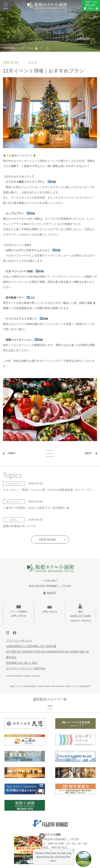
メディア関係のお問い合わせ (18, 613)
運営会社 (11, 657)
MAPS (51, 593)
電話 (80, 616)
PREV (11, 453)
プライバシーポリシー (19, 640)
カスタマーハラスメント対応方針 (25, 668)
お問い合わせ (49, 611)
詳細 (52, 181)
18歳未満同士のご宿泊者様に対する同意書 (31, 646)
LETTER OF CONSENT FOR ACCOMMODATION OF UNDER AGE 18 (47, 651)
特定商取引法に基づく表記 (21, 662)
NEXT (88, 453)
